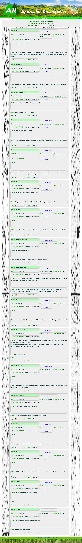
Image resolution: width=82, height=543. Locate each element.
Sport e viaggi (24, 21)
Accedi (78, 18)
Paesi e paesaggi (12, 21)
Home (3, 21)
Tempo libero (36, 21)
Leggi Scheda (48, 35)
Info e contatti (66, 21)
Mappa (57, 21)
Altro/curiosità (48, 21)
